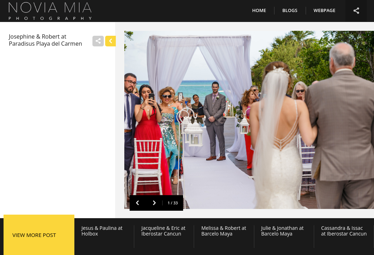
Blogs (289, 10)
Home (259, 10)
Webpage (324, 10)
